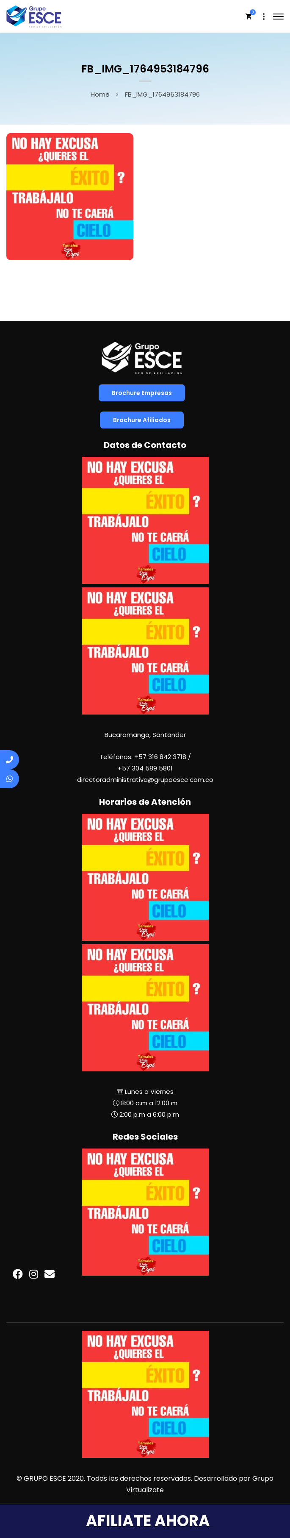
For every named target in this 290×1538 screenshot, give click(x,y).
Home (100, 94)
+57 (145, 768)
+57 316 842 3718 (160, 756)
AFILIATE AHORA (148, 1521)
